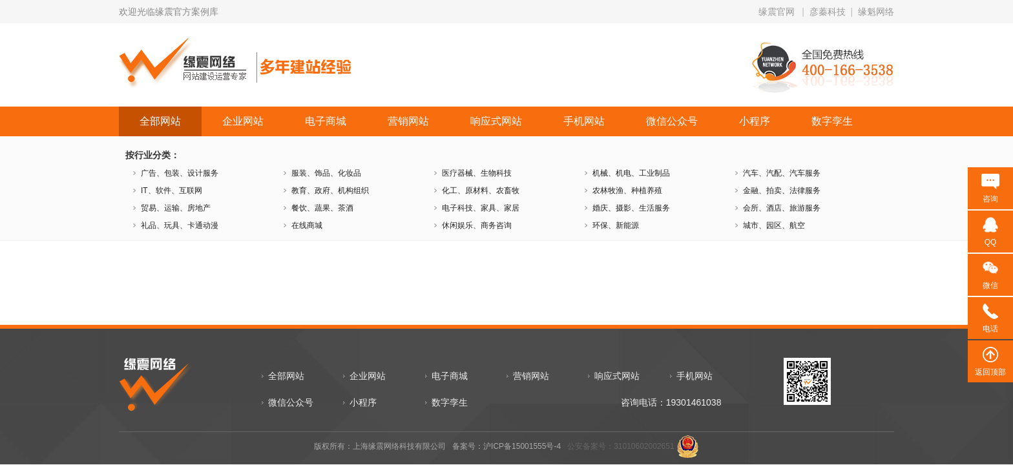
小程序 (754, 121)
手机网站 (584, 121)
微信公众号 (672, 121)
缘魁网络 (876, 11)
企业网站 (243, 121)
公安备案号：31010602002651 (620, 446)
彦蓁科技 (827, 11)
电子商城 (325, 121)
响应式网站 (496, 121)
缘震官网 (776, 11)
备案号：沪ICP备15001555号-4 (506, 446)
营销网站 (408, 121)
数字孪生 (832, 121)
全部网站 (160, 121)
